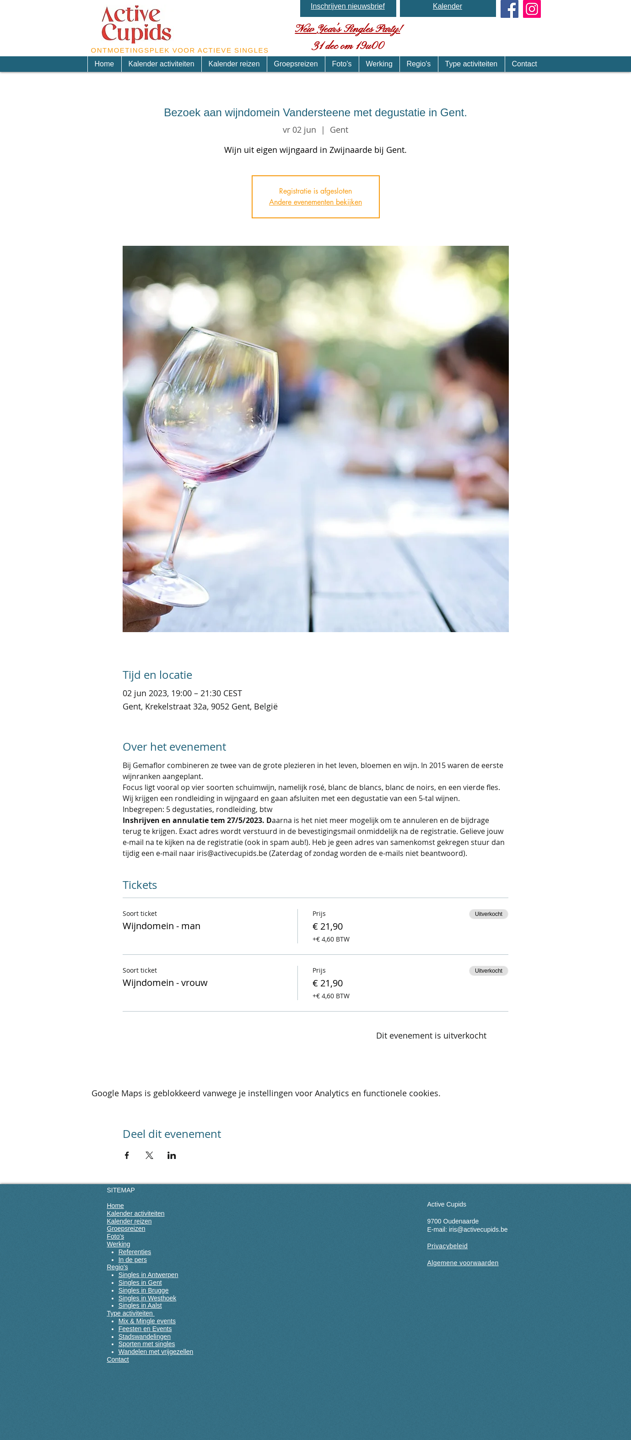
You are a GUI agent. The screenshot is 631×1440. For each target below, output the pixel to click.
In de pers (133, 1259)
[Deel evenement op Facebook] (127, 1155)
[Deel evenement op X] (149, 1155)
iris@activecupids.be (478, 1229)
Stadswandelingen (145, 1336)
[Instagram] (532, 9)
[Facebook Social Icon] (509, 9)
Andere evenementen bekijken (315, 202)
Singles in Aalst (140, 1305)
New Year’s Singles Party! (347, 29)
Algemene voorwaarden (463, 1263)
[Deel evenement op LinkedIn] (171, 1155)
